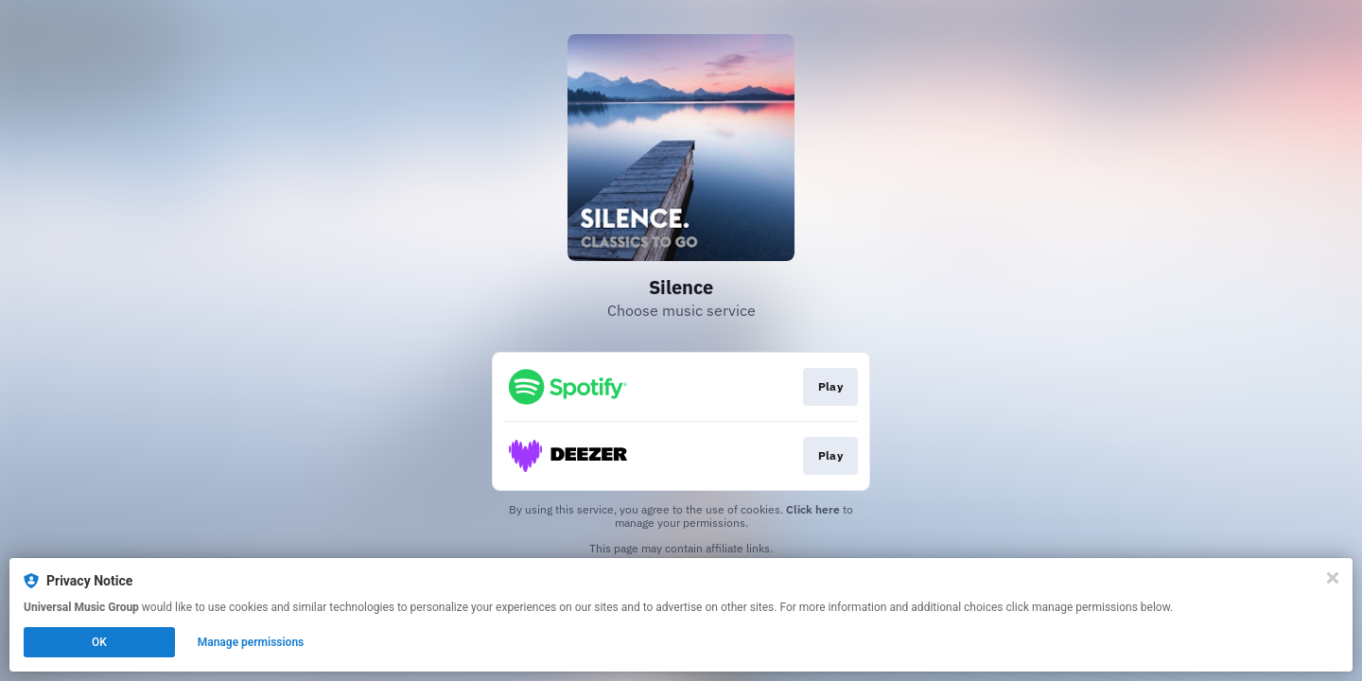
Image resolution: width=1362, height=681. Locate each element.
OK (99, 642)
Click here (813, 509)
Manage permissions (251, 642)
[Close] (1333, 578)
